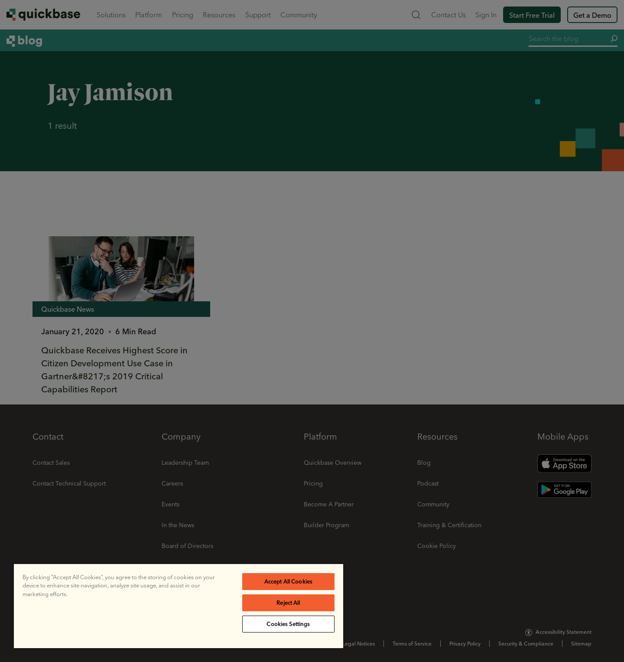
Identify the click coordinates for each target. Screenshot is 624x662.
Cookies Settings (288, 623)
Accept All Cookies (288, 581)
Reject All (288, 602)
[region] (178, 606)
